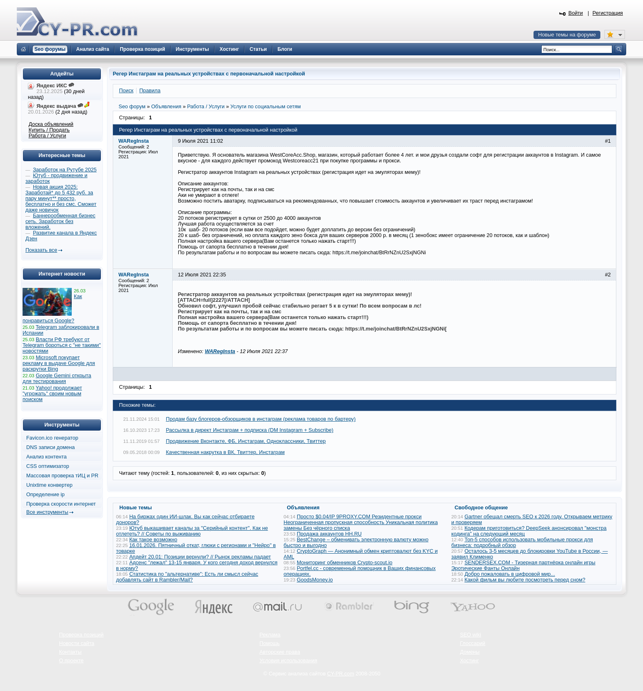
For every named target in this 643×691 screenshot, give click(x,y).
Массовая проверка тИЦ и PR (62, 476)
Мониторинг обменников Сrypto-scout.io (344, 563)
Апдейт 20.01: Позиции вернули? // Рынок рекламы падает (200, 557)
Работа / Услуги (47, 136)
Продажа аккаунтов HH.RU (329, 534)
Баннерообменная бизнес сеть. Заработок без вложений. (60, 221)
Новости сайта (76, 643)
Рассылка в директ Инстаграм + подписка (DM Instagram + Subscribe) (250, 430)
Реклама (270, 635)
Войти (575, 13)
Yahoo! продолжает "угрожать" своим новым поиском (52, 393)
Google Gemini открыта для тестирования (57, 378)
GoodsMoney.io (315, 580)
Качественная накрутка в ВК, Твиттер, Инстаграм (225, 452)
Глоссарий (473, 643)
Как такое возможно (153, 540)
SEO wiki (470, 635)
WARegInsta (220, 351)
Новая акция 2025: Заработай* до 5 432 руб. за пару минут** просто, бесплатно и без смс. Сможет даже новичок (60, 198)
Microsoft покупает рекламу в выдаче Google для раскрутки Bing (59, 363)
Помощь (270, 643)
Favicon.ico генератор (52, 438)
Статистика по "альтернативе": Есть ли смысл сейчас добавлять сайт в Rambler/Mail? (187, 577)
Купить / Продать (49, 130)
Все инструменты (47, 512)
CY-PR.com (340, 674)
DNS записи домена (50, 447)
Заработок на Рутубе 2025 (64, 170)
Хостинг (469, 661)
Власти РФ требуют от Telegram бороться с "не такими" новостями (62, 345)
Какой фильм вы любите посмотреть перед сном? (525, 580)
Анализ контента (46, 457)
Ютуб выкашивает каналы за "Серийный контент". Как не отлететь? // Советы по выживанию (192, 531)
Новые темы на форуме (567, 35)
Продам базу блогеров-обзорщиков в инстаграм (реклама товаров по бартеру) (261, 419)
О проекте (71, 661)
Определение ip (45, 494)
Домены (470, 652)
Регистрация (608, 13)
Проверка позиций (81, 635)
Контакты (70, 652)
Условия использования (288, 661)
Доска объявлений (51, 124)
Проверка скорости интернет (61, 504)
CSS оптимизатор (47, 466)
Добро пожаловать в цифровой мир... (510, 574)
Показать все (41, 250)
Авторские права (280, 652)
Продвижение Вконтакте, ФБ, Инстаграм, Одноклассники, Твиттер (246, 441)
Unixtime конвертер (49, 485)
